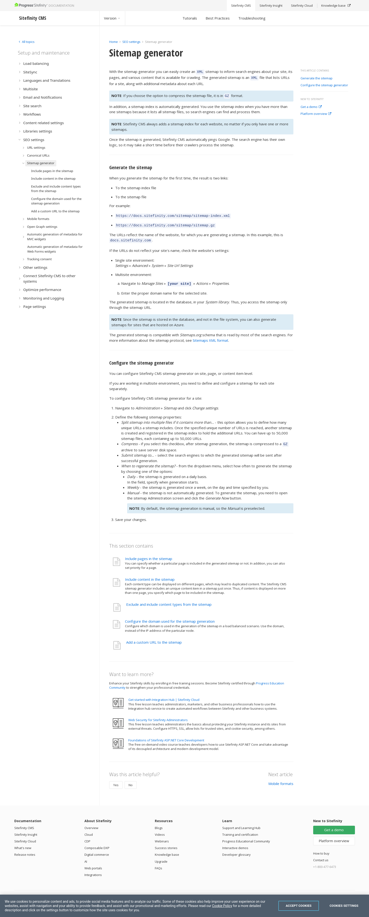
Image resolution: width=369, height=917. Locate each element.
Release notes (24, 849)
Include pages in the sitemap (148, 552)
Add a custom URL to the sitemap (154, 636)
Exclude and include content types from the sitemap (169, 598)
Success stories (166, 842)
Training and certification (240, 829)
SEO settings (131, 42)
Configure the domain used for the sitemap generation (170, 615)
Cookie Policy (222, 906)
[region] (184, 906)
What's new (22, 842)
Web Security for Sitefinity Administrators (158, 714)
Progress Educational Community (246, 835)
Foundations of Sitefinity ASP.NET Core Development (166, 734)
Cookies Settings (344, 905)
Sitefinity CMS (24, 822)
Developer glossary (236, 849)
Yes (116, 779)
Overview (91, 822)
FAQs (158, 862)
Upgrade (161, 856)
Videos (160, 829)
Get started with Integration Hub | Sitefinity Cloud (163, 694)
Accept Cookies (299, 905)
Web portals (93, 862)
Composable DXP (96, 842)
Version (112, 18)
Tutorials (189, 18)
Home (113, 42)
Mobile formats (280, 777)
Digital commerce (96, 849)
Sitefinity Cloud (25, 835)
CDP (87, 835)
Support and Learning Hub (241, 822)
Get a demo (311, 107)
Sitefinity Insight (25, 829)
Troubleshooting (251, 18)
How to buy (321, 848)
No (131, 779)
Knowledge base (167, 849)
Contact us (320, 854)
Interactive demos (235, 842)
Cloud (88, 829)
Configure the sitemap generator (324, 85)
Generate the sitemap (317, 78)
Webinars (162, 835)
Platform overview (316, 114)
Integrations (93, 869)
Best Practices (218, 18)
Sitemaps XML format (210, 335)
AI (85, 856)
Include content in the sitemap (150, 573)
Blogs (159, 822)
